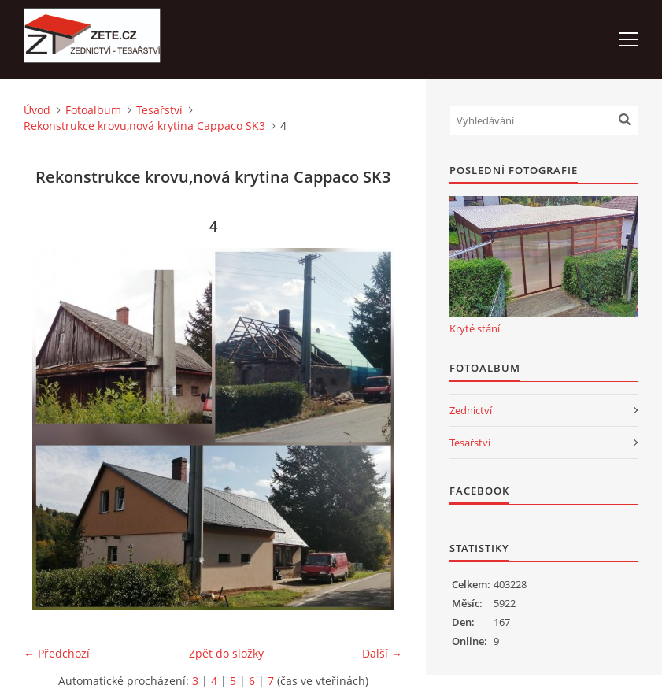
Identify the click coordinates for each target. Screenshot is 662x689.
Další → (382, 653)
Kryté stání (474, 328)
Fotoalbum (93, 109)
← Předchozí (57, 653)
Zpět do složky (226, 653)
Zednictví (470, 410)
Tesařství (159, 109)
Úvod (37, 109)
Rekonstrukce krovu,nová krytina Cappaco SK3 (144, 125)
